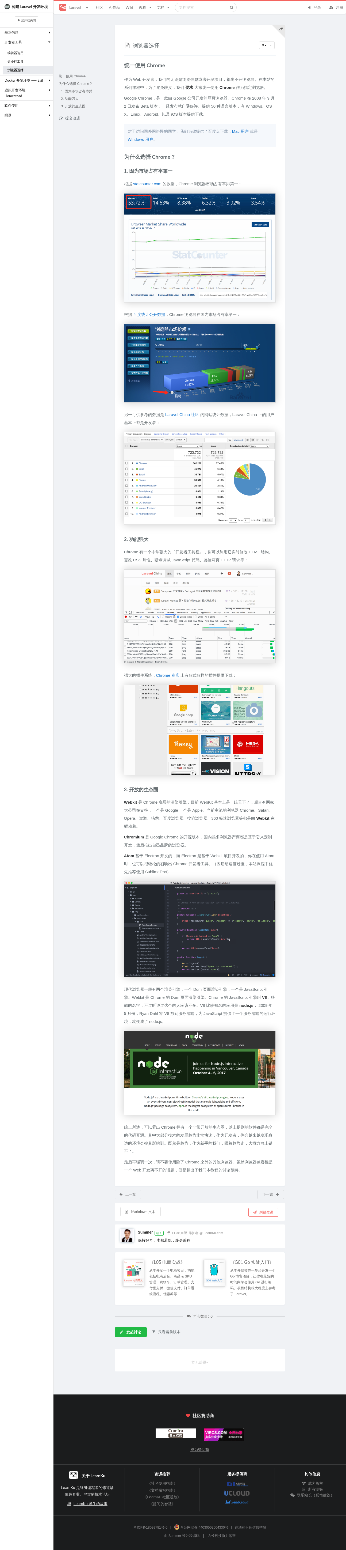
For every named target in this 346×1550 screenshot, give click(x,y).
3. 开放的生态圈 (73, 106)
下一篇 (271, 1194)
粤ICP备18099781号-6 (150, 1527)
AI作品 (114, 7)
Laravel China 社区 (182, 414)
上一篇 (127, 1194)
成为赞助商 (199, 1449)
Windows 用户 (140, 139)
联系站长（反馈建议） (312, 1495)
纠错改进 (263, 1212)
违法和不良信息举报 (250, 1527)
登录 (314, 7)
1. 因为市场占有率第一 (78, 91)
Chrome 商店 (168, 675)
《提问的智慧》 (162, 1504)
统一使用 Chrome (72, 76)
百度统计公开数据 (149, 314)
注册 (336, 7)
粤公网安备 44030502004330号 (201, 1527)
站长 (159, 1233)
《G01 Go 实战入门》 (252, 1262)
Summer (145, 1232)
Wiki (129, 7)
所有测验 (312, 1489)
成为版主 (312, 1483)
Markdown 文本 (140, 1211)
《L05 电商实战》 (167, 1262)
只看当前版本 (166, 1331)
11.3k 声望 (177, 1232)
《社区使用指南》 (162, 1483)
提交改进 (69, 118)
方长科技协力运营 (222, 1536)
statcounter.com (147, 184)
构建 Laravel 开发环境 (26, 6)
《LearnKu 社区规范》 (162, 1497)
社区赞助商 (200, 1415)
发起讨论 (130, 1332)
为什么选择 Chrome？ (76, 84)
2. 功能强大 (70, 99)
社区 (99, 7)
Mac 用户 (240, 131)
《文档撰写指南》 (162, 1490)
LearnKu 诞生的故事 (90, 1504)
